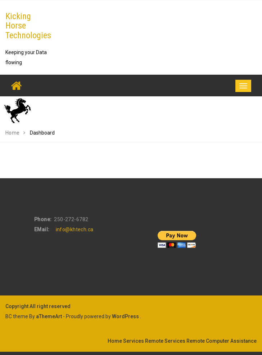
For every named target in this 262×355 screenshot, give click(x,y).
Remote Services (165, 341)
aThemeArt (49, 316)
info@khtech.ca (75, 229)
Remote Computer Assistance (221, 341)
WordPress (125, 316)
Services (133, 341)
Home (115, 341)
